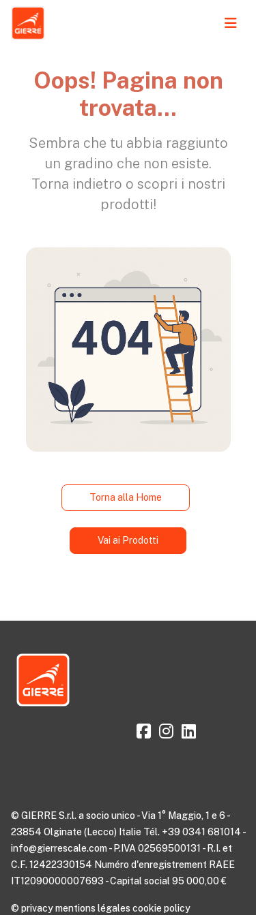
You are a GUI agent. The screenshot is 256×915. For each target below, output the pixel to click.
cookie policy (161, 908)
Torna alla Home (125, 497)
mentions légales (92, 908)
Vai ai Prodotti (128, 540)
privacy (37, 908)
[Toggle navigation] (230, 23)
